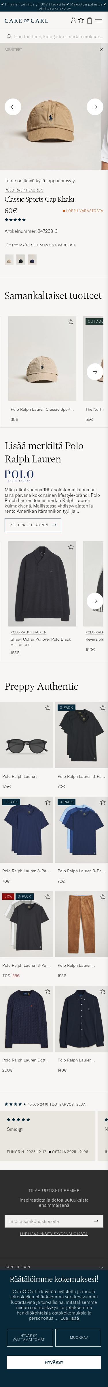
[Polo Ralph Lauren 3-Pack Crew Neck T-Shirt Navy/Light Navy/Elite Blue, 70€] (81, 840)
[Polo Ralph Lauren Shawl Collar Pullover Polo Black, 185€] (42, 598)
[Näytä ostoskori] (90, 20)
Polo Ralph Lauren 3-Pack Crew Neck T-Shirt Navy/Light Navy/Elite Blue (82, 871)
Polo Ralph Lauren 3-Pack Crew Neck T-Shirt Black (82, 777)
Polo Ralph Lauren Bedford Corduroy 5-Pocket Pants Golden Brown (77, 965)
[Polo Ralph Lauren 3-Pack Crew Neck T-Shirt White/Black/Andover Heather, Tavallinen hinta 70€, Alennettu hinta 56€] (26, 935)
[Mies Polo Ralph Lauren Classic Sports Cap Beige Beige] (42, 358)
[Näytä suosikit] (81, 20)
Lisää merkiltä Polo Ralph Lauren (44, 452)
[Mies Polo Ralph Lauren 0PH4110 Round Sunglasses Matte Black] (26, 735)
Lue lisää (69, 1318)
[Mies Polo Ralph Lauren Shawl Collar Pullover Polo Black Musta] (42, 583)
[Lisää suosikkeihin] (69, 323)
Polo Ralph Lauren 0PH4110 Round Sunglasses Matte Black (24, 777)
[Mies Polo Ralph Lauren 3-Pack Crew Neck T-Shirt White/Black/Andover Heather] (26, 924)
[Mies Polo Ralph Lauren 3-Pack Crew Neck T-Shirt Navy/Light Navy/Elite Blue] (81, 830)
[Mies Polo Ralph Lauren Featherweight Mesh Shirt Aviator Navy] (81, 1019)
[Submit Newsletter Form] (96, 1221)
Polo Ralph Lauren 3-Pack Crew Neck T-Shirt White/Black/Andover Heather (26, 965)
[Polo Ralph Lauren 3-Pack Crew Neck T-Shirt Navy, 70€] (26, 840)
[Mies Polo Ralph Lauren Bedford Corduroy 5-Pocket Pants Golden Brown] (81, 924)
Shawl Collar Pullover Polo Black (41, 639)
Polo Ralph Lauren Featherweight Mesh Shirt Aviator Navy (81, 1060)
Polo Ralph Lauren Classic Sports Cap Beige (42, 409)
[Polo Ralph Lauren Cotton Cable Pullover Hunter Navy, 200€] (26, 1029)
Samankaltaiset (53, 295)
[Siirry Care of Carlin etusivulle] (26, 20)
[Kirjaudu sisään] (73, 20)
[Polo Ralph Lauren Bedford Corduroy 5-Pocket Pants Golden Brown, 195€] (81, 935)
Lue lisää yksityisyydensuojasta (54, 1234)
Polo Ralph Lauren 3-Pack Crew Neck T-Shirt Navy (26, 871)
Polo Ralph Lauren (24, 190)
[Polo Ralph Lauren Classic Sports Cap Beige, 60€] (42, 369)
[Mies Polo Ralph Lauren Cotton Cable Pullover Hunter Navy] (26, 1019)
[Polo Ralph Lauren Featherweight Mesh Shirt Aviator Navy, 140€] (81, 1029)
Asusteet (13, 50)
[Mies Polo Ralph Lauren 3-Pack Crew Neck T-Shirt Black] (81, 735)
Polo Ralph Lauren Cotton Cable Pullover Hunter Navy (26, 1060)
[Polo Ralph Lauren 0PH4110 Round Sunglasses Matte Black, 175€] (26, 746)
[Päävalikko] (99, 20)
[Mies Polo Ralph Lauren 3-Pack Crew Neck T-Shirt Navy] (26, 830)
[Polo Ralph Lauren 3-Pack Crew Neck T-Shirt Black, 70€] (81, 746)
